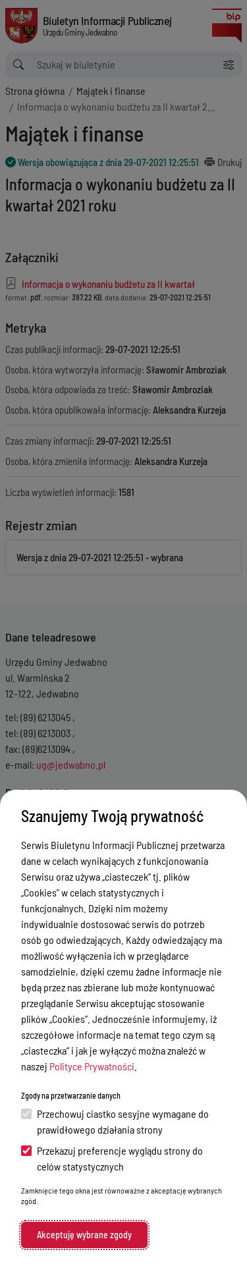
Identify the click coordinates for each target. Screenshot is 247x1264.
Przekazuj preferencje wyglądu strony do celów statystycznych (112, 1158)
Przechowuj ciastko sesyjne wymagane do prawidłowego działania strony (115, 1121)
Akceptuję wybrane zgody (84, 1234)
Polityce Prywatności (91, 1066)
